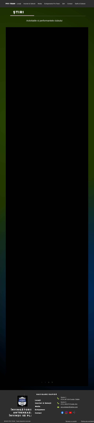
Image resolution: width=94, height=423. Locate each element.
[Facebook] (62, 412)
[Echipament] (40, 409)
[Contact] (38, 413)
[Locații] (38, 400)
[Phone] (58, 398)
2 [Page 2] (48, 382)
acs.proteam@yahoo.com (69, 407)
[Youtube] (70, 412)
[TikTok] (74, 412)
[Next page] (52, 382)
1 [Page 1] (45, 382)
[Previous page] (41, 382)
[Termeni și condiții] (71, 421)
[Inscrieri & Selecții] (43, 403)
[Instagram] (66, 412)
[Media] (38, 406)
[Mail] (58, 407)
